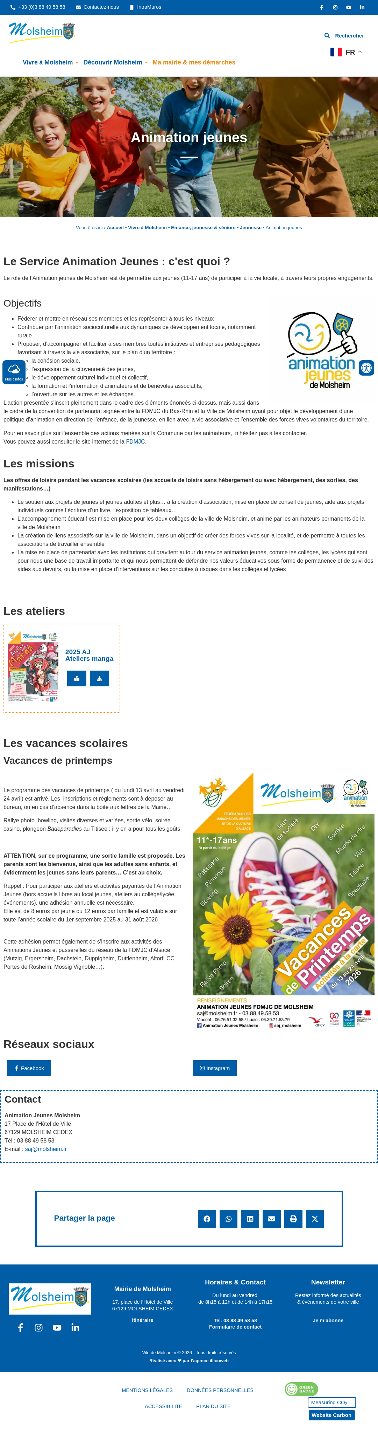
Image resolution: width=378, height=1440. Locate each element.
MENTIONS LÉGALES (147, 1390)
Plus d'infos (14, 372)
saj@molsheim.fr (46, 1149)
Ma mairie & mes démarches (194, 62)
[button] (207, 1219)
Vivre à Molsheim (48, 62)
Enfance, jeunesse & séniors (203, 227)
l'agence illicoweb (210, 1360)
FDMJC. (136, 442)
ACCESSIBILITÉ (163, 1406)
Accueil (115, 227)
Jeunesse (251, 227)
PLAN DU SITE (213, 1406)
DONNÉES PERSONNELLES (220, 1390)
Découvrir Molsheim (112, 62)
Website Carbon (331, 1415)
